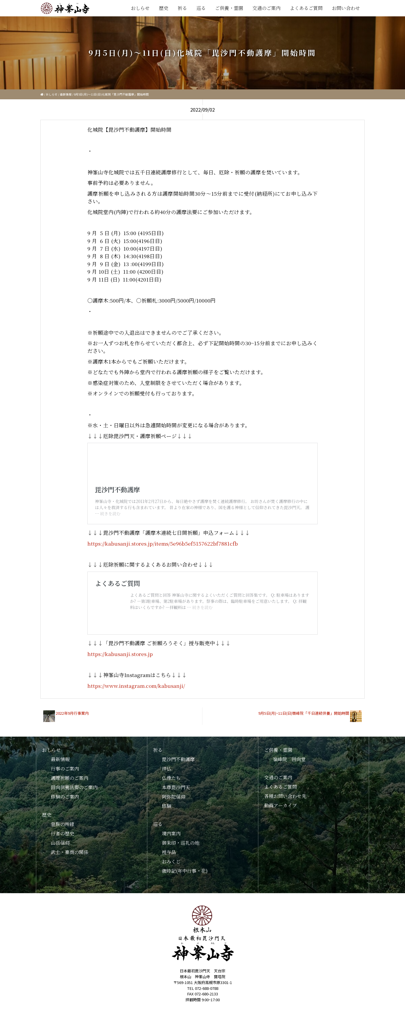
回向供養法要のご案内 (74, 781)
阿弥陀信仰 (173, 790)
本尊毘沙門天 (176, 781)
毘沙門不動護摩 (178, 753)
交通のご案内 (266, 8)
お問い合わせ (346, 8)
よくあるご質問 (306, 8)
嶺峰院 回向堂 (289, 753)
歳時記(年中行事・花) (185, 864)
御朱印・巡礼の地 (180, 836)
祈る (182, 8)
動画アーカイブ (280, 799)
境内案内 (171, 827)
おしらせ (140, 8)
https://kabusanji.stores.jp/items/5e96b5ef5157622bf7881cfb (162, 537)
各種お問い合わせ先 (285, 790)
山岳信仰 (60, 836)
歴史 (163, 8)
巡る (201, 8)
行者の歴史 (62, 827)
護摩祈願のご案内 (69, 771)
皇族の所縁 (62, 818)
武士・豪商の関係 (69, 846)
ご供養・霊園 (229, 8)
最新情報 (66, 94)
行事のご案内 (65, 762)
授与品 (169, 846)
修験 (166, 799)
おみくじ (171, 855)
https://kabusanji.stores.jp (120, 647)
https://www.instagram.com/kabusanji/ (136, 679)
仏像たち (171, 771)
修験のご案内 (65, 790)
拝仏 (166, 762)
